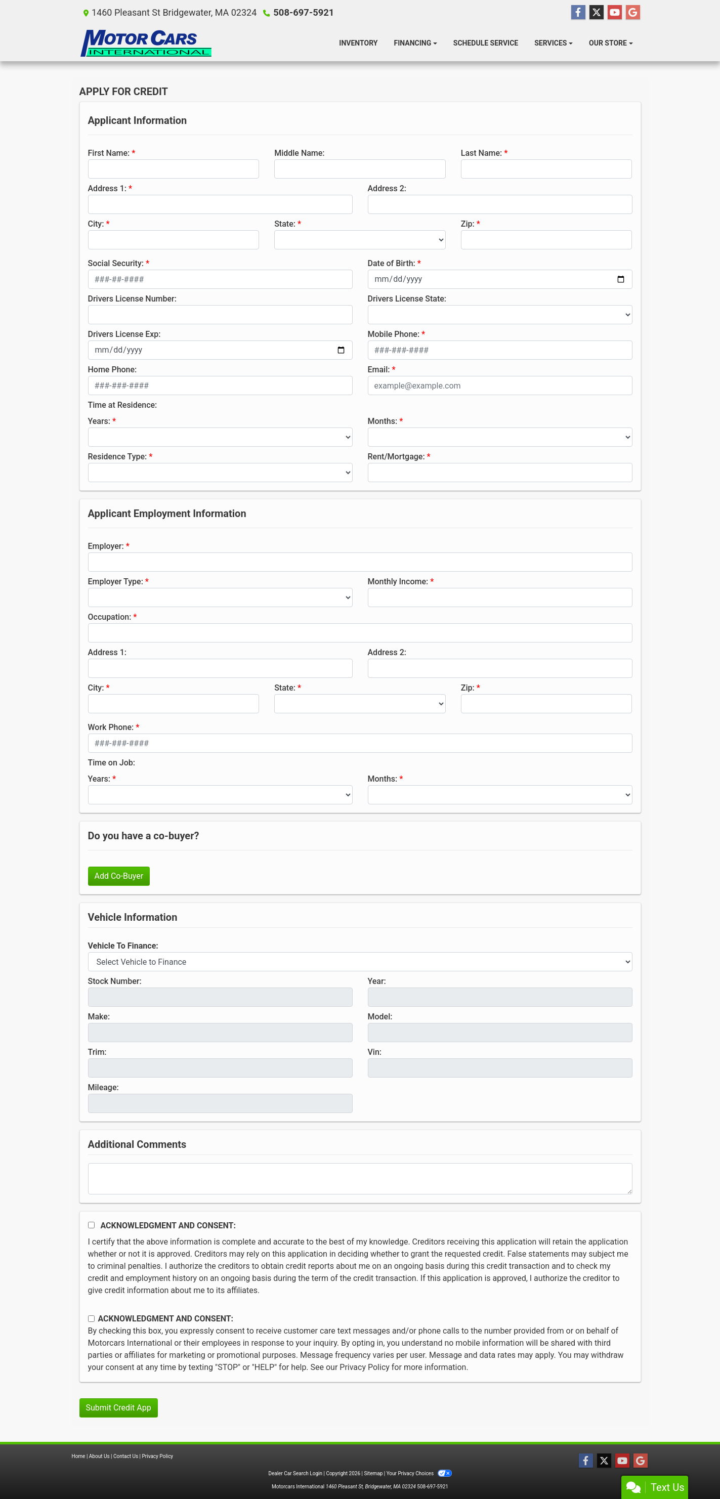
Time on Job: (111, 762)
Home (79, 1456)
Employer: (106, 546)
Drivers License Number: (132, 299)
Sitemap (373, 1473)
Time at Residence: (122, 405)
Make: (99, 1016)
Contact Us (125, 1456)
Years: (99, 421)
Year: (377, 981)
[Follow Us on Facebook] (578, 12)
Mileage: (103, 1087)
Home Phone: (112, 369)
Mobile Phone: (394, 334)
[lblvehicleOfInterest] (360, 961)
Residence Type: (117, 456)
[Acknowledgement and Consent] (91, 1225)
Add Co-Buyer (119, 876)
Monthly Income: (398, 581)
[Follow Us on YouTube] (615, 12)
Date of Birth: (391, 263)
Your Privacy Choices (419, 1473)
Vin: (375, 1052)
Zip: (468, 224)
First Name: (109, 153)
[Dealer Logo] (145, 43)
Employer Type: (115, 581)
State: (284, 224)
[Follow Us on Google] (633, 12)
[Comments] (360, 1178)
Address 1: (107, 188)
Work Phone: (111, 727)
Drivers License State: (407, 299)
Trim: (97, 1052)
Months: (383, 421)
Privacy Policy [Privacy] (158, 1456)
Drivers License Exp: (124, 334)
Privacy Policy (365, 1367)
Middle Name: (299, 153)
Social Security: (116, 263)
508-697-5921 (302, 12)
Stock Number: (115, 981)
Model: (380, 1016)
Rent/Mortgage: (396, 456)
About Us (99, 1456)
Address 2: (387, 188)
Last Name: (481, 153)
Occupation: (110, 617)
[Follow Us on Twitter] (596, 12)
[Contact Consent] (91, 1318)
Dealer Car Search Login (295, 1473)
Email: (379, 369)
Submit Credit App (118, 1407)
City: (96, 224)
